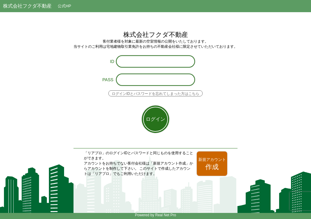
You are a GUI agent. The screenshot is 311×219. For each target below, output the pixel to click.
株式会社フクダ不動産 (27, 6)
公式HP (64, 6)
